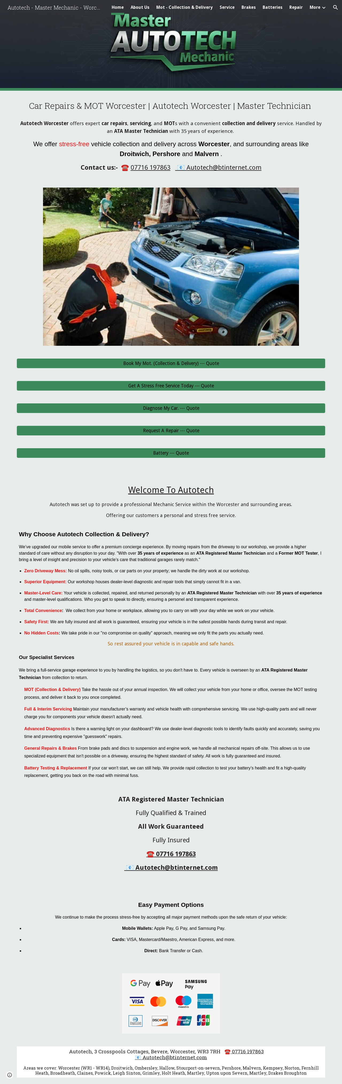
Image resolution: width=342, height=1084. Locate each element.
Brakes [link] (249, 7)
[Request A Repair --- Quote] (171, 430)
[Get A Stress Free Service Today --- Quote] (171, 386)
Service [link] (227, 7)
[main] (171, 136)
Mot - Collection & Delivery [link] (184, 7)
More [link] (315, 7)
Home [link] (118, 7)
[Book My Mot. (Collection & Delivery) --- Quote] (171, 363)
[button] (335, 7)
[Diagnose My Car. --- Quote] (171, 408)
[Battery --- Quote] (171, 453)
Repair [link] (296, 7)
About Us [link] (140, 7)
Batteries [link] (272, 7)
